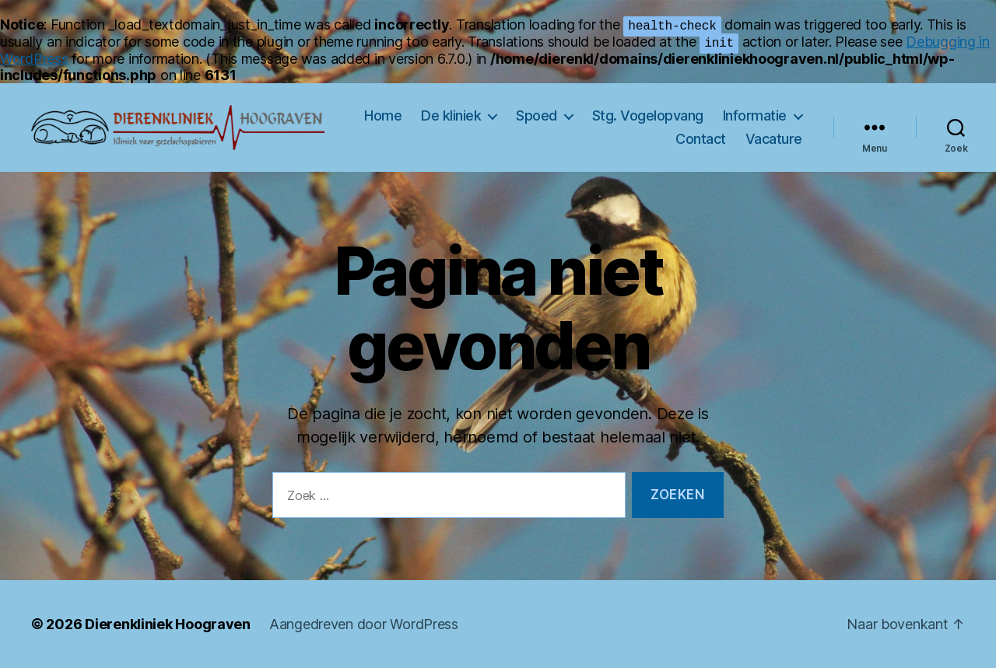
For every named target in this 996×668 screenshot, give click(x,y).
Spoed (536, 115)
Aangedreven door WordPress (363, 624)
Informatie (755, 115)
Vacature (773, 139)
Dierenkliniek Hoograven (168, 624)
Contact (700, 139)
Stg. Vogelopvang (647, 115)
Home (383, 115)
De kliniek (451, 115)
